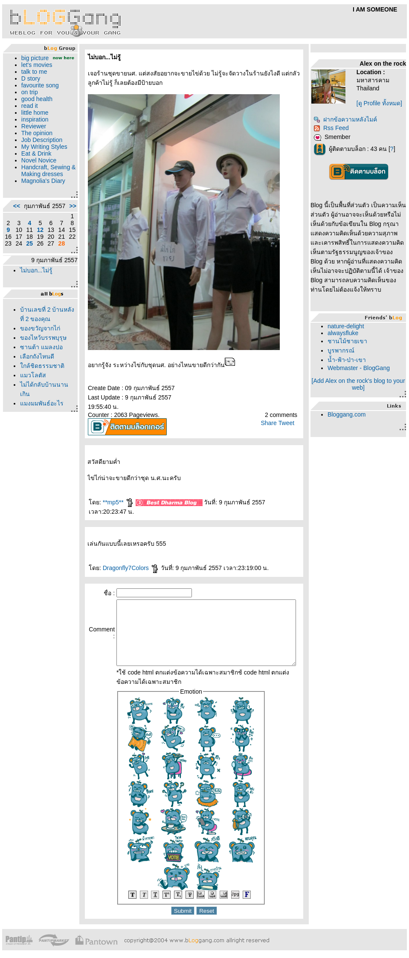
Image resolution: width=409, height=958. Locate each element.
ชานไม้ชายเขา (351, 341)
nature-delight (349, 326)
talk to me (32, 78)
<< (14, 236)
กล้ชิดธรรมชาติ (40, 409)
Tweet (290, 423)
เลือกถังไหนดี (35, 400)
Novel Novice (36, 174)
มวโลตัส (31, 418)
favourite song (38, 92)
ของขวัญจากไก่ (38, 362)
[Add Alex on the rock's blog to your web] (361, 384)
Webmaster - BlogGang (362, 368)
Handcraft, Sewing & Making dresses (40, 187)
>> (58, 236)
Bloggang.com (350, 414)
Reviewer (31, 133)
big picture (33, 58)
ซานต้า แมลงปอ (39, 390)
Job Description (40, 146)
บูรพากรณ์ (344, 350)
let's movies (34, 71)
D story (28, 85)
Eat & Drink (34, 167)
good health (34, 105)
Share (272, 423)
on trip (27, 99)
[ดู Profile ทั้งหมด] (383, 103)
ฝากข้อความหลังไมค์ (349, 119)
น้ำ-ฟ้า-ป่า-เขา (350, 359)
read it (27, 112)
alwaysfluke (346, 333)
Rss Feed (335, 127)
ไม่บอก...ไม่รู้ (34, 304)
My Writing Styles (33, 157)
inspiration (32, 126)
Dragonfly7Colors (117, 558)
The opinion (34, 139)
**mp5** (104, 502)
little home (32, 119)
